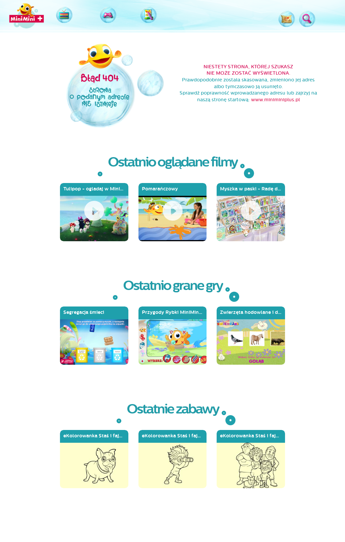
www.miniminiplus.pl (275, 100)
